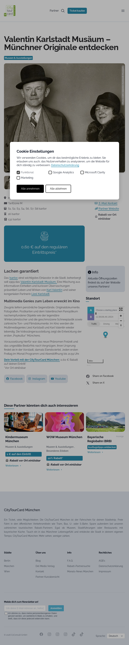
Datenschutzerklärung (65, 165)
